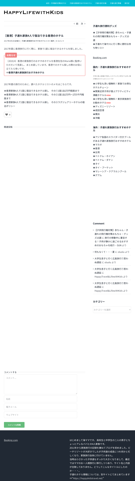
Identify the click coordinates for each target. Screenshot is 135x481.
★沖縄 (96, 117)
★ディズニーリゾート (104, 106)
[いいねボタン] (7, 115)
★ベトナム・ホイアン (104, 156)
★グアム (97, 175)
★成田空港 (98, 110)
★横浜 (96, 114)
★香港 (96, 148)
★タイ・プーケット (103, 167)
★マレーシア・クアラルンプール (109, 171)
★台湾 (96, 152)
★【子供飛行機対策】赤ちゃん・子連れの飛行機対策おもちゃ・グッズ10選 (112, 36)
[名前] (40, 399)
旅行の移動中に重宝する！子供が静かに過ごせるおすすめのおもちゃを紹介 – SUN (111, 241)
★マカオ (97, 144)
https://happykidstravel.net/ (88, 478)
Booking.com (100, 57)
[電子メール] (40, 407)
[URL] (40, 414)
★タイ (96, 163)
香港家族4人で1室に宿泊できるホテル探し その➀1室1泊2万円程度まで (42, 90)
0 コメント (60, 41)
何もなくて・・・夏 (105, 251)
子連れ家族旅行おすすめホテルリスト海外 (38, 41)
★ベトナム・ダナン (103, 159)
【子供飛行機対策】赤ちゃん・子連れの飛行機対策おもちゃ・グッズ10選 (111, 233)
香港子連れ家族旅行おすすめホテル (26, 72)
